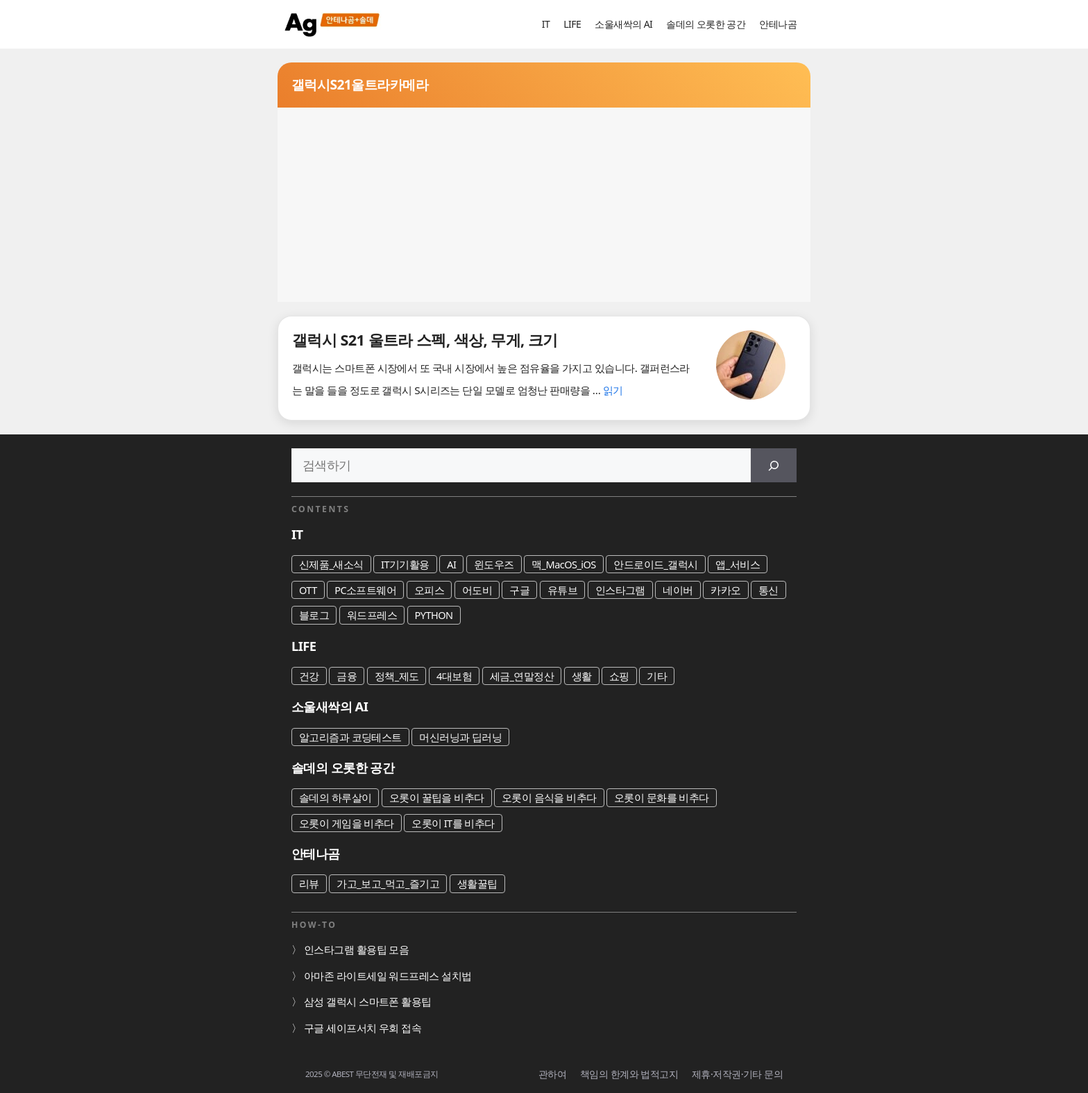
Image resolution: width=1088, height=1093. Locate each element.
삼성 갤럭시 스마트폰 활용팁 (368, 1001)
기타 (657, 676)
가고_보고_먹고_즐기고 (388, 883)
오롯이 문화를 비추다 (661, 797)
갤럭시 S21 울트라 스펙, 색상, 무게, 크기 (425, 340)
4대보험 (454, 676)
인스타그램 (620, 590)
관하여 (552, 1074)
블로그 (314, 615)
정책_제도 (397, 676)
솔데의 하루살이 (335, 797)
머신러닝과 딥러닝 (460, 737)
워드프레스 (372, 615)
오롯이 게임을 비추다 (346, 823)
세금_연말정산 (522, 676)
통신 (768, 590)
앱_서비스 (737, 564)
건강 (309, 676)
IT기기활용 (405, 564)
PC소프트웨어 (365, 590)
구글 (519, 590)
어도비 (477, 590)
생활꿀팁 (477, 883)
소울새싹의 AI (623, 24)
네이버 (677, 590)
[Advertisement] (544, 205)
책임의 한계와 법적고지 (629, 1074)
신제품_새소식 (331, 564)
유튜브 (562, 590)
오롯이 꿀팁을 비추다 (436, 797)
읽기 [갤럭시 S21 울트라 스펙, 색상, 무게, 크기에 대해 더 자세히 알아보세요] (613, 390)
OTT (308, 590)
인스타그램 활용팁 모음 (356, 949)
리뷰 (309, 883)
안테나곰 (778, 24)
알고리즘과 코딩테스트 (350, 737)
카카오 (725, 590)
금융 (347, 676)
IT (546, 24)
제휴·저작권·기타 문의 (737, 1074)
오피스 (429, 590)
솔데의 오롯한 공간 (705, 24)
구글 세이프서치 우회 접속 (362, 1028)
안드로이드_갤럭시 (655, 564)
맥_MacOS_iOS (564, 564)
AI (451, 564)
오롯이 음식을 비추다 (549, 797)
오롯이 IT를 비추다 (453, 823)
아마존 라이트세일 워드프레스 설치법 (388, 976)
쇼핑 (619, 676)
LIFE (572, 24)
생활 (582, 676)
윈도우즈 (494, 564)
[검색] (774, 465)
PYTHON (434, 615)
